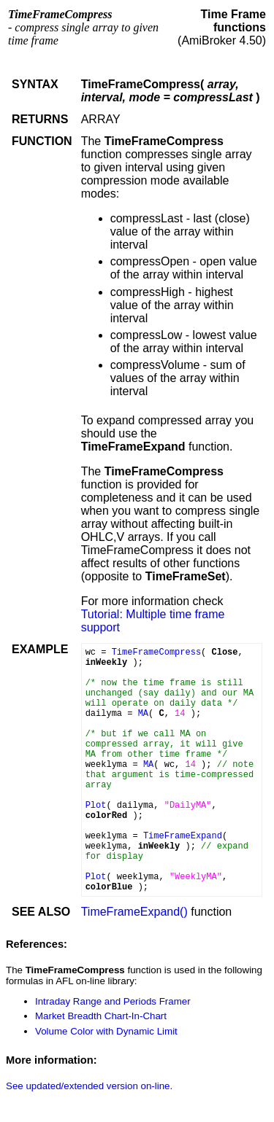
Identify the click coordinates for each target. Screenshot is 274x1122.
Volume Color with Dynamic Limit (106, 1031)
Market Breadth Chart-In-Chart (101, 1015)
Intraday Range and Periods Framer (113, 1001)
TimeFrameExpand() (134, 911)
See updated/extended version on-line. (89, 1085)
